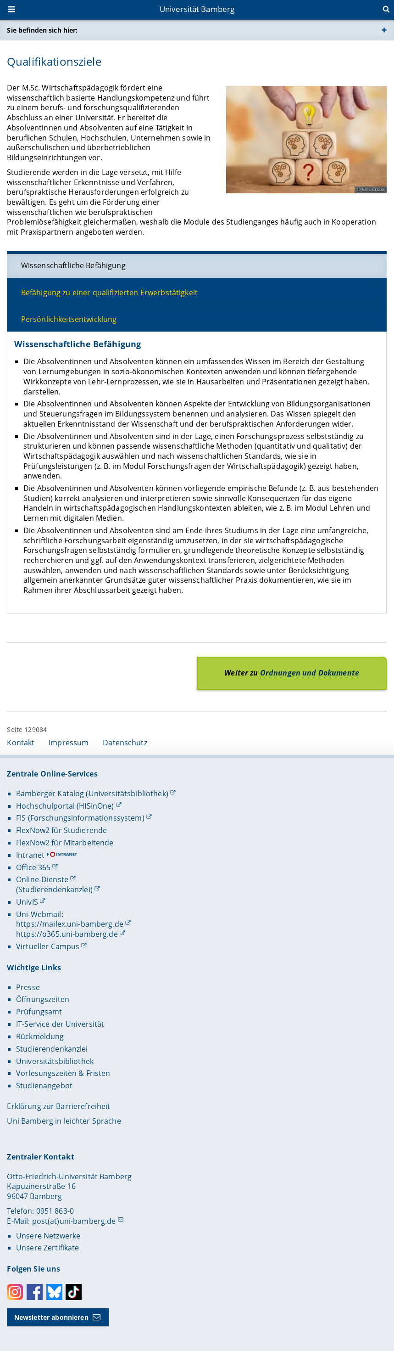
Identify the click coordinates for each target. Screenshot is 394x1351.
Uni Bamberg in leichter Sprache (64, 1121)
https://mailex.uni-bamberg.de (69, 924)
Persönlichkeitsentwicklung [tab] (69, 319)
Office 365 (33, 867)
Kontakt (20, 742)
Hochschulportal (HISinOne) (65, 806)
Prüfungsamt (39, 1012)
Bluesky (54, 1292)
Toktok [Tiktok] (74, 1292)
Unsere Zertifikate (47, 1248)
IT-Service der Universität (60, 1024)
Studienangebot (44, 1086)
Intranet (30, 855)
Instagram (15, 1292)
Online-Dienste (42, 879)
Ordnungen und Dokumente (309, 673)
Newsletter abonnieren (51, 1317)
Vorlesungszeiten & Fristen (63, 1073)
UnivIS (27, 902)
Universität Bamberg (197, 9)
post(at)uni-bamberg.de (74, 1221)
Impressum (69, 742)
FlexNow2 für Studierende (61, 830)
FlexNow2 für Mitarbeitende (65, 843)
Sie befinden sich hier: (42, 30)
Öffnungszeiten (42, 999)
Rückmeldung (40, 1036)
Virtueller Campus (47, 946)
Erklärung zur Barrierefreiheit (58, 1106)
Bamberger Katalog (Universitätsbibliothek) (92, 793)
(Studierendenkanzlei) (54, 889)
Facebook (35, 1292)
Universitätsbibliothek (55, 1061)
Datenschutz (125, 742)
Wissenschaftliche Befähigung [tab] (73, 265)
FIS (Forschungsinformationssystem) (80, 818)
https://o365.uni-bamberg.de (67, 934)
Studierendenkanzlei (52, 1049)
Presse (28, 987)
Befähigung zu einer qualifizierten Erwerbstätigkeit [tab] (109, 292)
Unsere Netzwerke (48, 1236)
